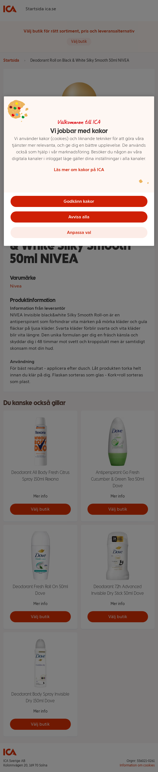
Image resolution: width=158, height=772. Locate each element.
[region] (79, 171)
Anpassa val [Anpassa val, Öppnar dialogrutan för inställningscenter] (79, 232)
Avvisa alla (78, 216)
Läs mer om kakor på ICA (79, 169)
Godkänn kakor (79, 201)
